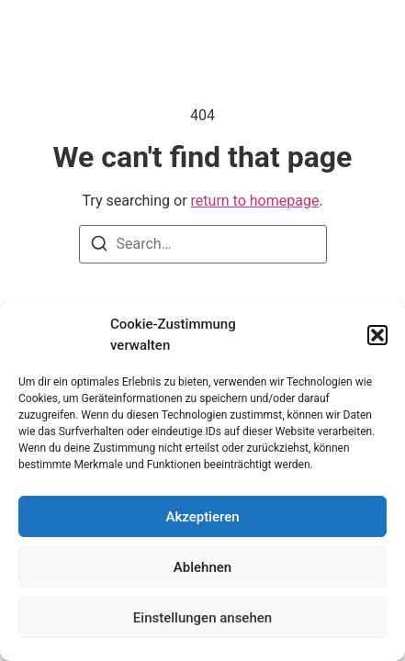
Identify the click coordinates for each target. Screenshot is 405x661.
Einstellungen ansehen (202, 618)
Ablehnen (202, 567)
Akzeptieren (202, 517)
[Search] (99, 246)
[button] (377, 335)
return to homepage (255, 200)
